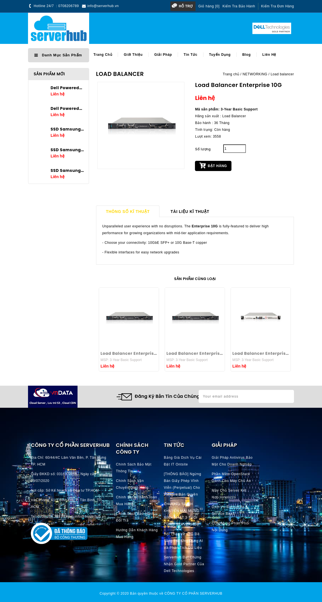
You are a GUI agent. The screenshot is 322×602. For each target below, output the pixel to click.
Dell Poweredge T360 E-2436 (68, 108)
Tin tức (191, 55)
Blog (246, 55)
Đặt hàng (213, 165)
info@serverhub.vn (103, 6)
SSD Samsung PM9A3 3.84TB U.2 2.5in (68, 150)
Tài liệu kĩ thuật (190, 211)
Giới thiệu (133, 55)
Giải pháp (163, 55)
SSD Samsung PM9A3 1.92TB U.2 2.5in (68, 170)
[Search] (167, 28)
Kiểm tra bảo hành (238, 6)
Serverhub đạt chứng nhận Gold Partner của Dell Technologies (184, 564)
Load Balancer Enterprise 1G (260, 353)
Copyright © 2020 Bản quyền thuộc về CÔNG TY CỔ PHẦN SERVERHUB (161, 593)
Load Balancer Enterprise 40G (128, 353)
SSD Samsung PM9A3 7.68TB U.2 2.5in (68, 129)
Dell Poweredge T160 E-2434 (68, 88)
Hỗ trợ (186, 6)
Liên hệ (269, 55)
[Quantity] (234, 148)
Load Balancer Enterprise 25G (194, 353)
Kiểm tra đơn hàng (277, 6)
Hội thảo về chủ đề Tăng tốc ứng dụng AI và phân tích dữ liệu (183, 541)
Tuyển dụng (220, 55)
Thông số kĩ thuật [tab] (128, 211)
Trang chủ (102, 55)
